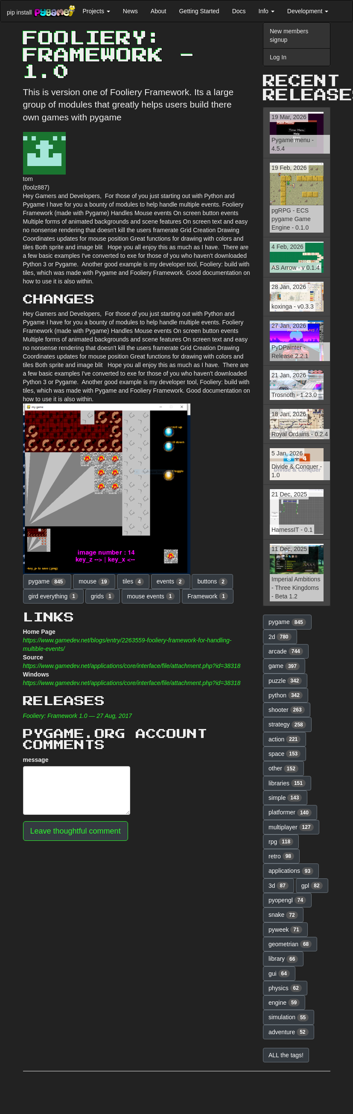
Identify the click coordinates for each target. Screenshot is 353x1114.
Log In (278, 57)
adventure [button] (288, 1032)
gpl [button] (312, 885)
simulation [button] (288, 1017)
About (158, 11)
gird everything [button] (53, 596)
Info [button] (266, 11)
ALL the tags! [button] (285, 1055)
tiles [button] (133, 582)
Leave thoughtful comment (75, 831)
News (130, 11)
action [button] (284, 739)
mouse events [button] (151, 596)
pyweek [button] (285, 929)
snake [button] (283, 915)
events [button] (171, 582)
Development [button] (307, 11)
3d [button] (278, 885)
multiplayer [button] (291, 827)
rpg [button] (280, 842)
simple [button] (285, 798)
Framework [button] (207, 596)
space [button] (284, 754)
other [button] (283, 769)
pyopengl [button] (287, 900)
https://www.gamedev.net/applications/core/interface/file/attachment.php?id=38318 (132, 665)
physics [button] (285, 988)
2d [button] (280, 637)
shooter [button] (286, 710)
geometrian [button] (290, 944)
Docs (239, 11)
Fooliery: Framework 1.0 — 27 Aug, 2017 (77, 715)
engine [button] (284, 1002)
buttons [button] (212, 582)
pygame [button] (47, 582)
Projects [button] (96, 11)
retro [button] (281, 856)
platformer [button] (290, 813)
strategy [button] (287, 725)
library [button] (283, 959)
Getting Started (199, 11)
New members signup (289, 35)
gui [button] (279, 973)
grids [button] (102, 596)
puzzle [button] (285, 681)
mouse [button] (94, 582)
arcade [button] (285, 651)
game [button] (284, 666)
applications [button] (290, 871)
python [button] (285, 695)
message (36, 759)
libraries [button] (287, 783)
